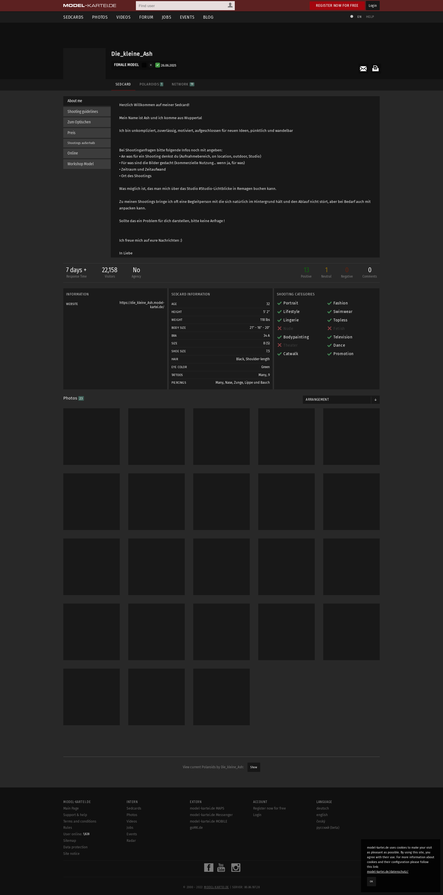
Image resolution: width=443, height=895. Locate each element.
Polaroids (151, 84)
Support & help (75, 834)
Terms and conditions (79, 841)
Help (370, 17)
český (320, 841)
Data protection (75, 866)
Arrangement (317, 400)
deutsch (322, 828)
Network (183, 84)
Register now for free (337, 5)
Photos (100, 17)
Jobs (166, 17)
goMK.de (196, 847)
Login (373, 5)
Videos (123, 17)
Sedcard (123, 84)
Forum (146, 17)
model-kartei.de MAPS (207, 828)
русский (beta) (327, 847)
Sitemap (69, 860)
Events (187, 17)
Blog (208, 17)
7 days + (76, 273)
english (322, 834)
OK (371, 881)
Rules (67, 847)
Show (253, 767)
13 (306, 273)
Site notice (71, 873)
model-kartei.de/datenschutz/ (388, 871)
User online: (76, 853)
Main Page (71, 828)
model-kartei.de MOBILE (208, 841)
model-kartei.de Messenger (211, 834)
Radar (131, 860)
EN (359, 17)
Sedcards (73, 17)
